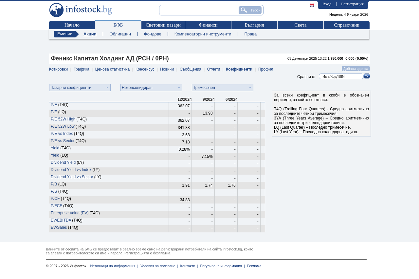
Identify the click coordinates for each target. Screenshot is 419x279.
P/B (54, 184)
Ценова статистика (112, 69)
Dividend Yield (63, 162)
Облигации (120, 34)
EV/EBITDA (61, 220)
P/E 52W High (63, 119)
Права (250, 34)
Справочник (346, 25)
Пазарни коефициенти (70, 87)
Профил (265, 69)
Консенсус (145, 69)
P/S (54, 191)
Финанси (208, 25)
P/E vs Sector (63, 141)
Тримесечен (204, 87)
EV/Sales (59, 227)
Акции (90, 34)
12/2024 (184, 99)
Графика (81, 69)
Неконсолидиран (137, 87)
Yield (55, 148)
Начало (72, 25)
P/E (54, 104)
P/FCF (56, 206)
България (254, 25)
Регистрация (352, 3)
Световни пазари (163, 25)
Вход (326, 3)
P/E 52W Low (63, 126)
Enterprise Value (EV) (69, 213)
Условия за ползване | (158, 266)
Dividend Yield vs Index (71, 169)
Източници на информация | (114, 266)
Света (300, 25)
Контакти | (188, 266)
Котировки (58, 69)
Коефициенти (239, 69)
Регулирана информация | (221, 266)
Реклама (253, 266)
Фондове (152, 34)
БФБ (118, 25)
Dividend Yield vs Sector (72, 177)
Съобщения (190, 69)
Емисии (64, 33)
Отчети (213, 69)
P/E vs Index (62, 133)
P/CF (55, 198)
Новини (167, 69)
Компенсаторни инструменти (202, 34)
